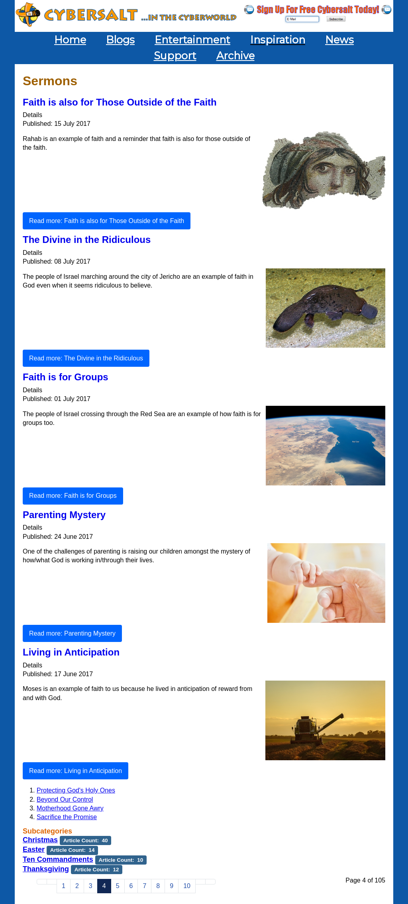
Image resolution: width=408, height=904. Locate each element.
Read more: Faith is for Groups (73, 495)
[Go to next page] (200, 881)
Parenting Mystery (64, 514)
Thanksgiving (46, 869)
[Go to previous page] (52, 881)
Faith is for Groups (65, 377)
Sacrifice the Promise (67, 817)
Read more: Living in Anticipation (75, 770)
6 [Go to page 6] (131, 885)
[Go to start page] (42, 881)
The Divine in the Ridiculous (87, 239)
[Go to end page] (210, 881)
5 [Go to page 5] (118, 885)
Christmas (40, 840)
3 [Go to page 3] (90, 885)
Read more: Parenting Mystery (72, 633)
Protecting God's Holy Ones (76, 790)
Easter (34, 849)
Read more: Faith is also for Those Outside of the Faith (106, 220)
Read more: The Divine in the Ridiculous (86, 358)
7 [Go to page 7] (144, 885)
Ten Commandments (58, 859)
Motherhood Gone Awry (70, 808)
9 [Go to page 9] (171, 885)
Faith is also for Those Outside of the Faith (120, 102)
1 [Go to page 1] (63, 885)
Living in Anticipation (71, 652)
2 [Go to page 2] (77, 885)
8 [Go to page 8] (158, 885)
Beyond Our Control (65, 799)
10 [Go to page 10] (186, 885)
